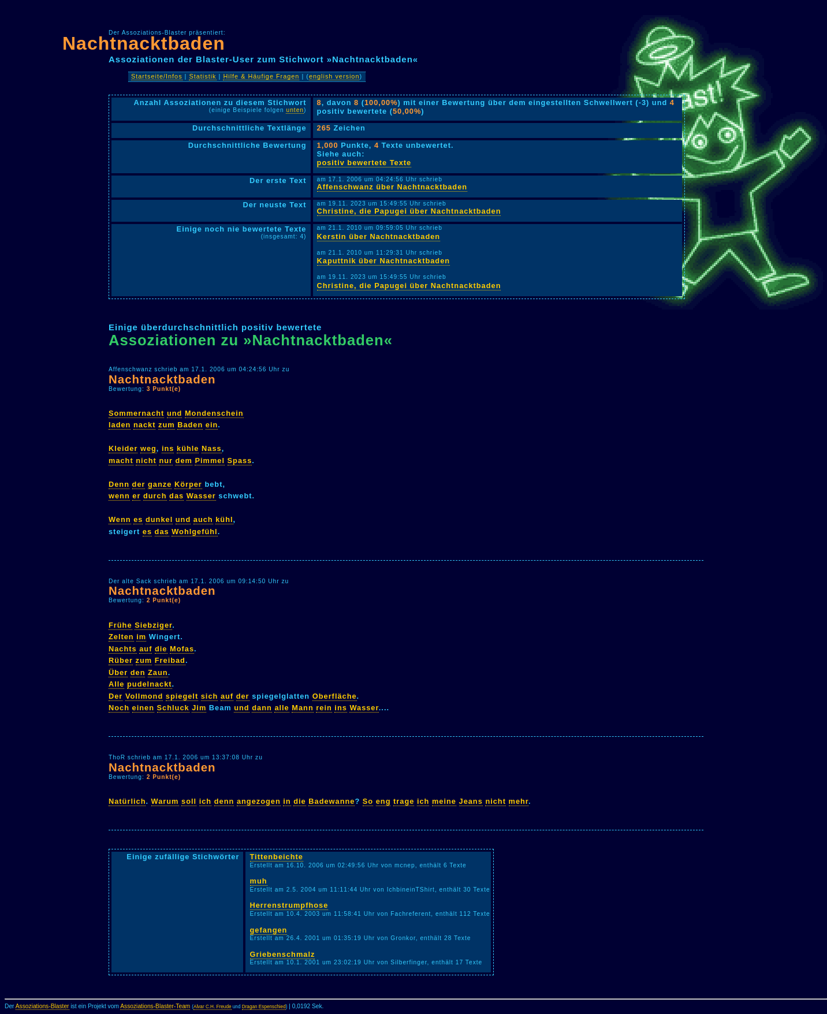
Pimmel (210, 460)
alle (281, 707)
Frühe (120, 625)
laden (120, 424)
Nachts (123, 648)
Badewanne (331, 801)
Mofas (182, 648)
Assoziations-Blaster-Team (155, 1006)
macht (121, 460)
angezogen (259, 801)
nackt (144, 424)
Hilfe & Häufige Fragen (261, 76)
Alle (116, 684)
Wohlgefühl (194, 531)
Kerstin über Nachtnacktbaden (379, 236)
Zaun (158, 672)
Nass (212, 448)
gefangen (269, 930)
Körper (188, 484)
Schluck (173, 707)
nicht (146, 460)
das (176, 495)
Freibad (170, 660)
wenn (119, 495)
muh (258, 881)
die (161, 648)
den (138, 672)
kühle (188, 448)
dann (262, 707)
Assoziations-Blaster (42, 1006)
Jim (199, 707)
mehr (519, 801)
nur (166, 460)
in (286, 801)
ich (205, 801)
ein (212, 424)
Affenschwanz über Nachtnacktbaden (392, 186)
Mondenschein (214, 413)
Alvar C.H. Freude (212, 1006)
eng (383, 801)
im (141, 636)
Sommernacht (136, 413)
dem (184, 460)
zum (166, 424)
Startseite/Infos (156, 76)
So (368, 801)
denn (224, 801)
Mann (302, 707)
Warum (165, 801)
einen (143, 707)
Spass (240, 460)
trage (403, 801)
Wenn (120, 519)
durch (155, 495)
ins (168, 448)
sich (209, 696)
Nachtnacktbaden (143, 43)
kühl (224, 519)
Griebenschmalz (282, 954)
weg (148, 448)
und (174, 413)
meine (444, 801)
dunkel (159, 519)
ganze (160, 484)
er (136, 495)
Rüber (121, 660)
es (138, 519)
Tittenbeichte (276, 856)
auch (203, 519)
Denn (119, 484)
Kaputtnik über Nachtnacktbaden (383, 260)
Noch (119, 707)
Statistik (202, 76)
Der (115, 696)
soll (188, 801)
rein (323, 707)
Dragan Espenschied (264, 1006)
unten (295, 110)
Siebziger (153, 625)
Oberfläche (334, 696)
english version (334, 76)
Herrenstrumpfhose (289, 905)
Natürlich (127, 801)
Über (118, 672)
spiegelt (182, 696)
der (139, 484)
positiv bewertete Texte (364, 162)
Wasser (201, 495)
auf (145, 648)
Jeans (471, 801)
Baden (190, 424)
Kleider (123, 448)
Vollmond (144, 696)
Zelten (121, 636)
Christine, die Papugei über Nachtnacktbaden (409, 211)
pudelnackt (149, 684)
